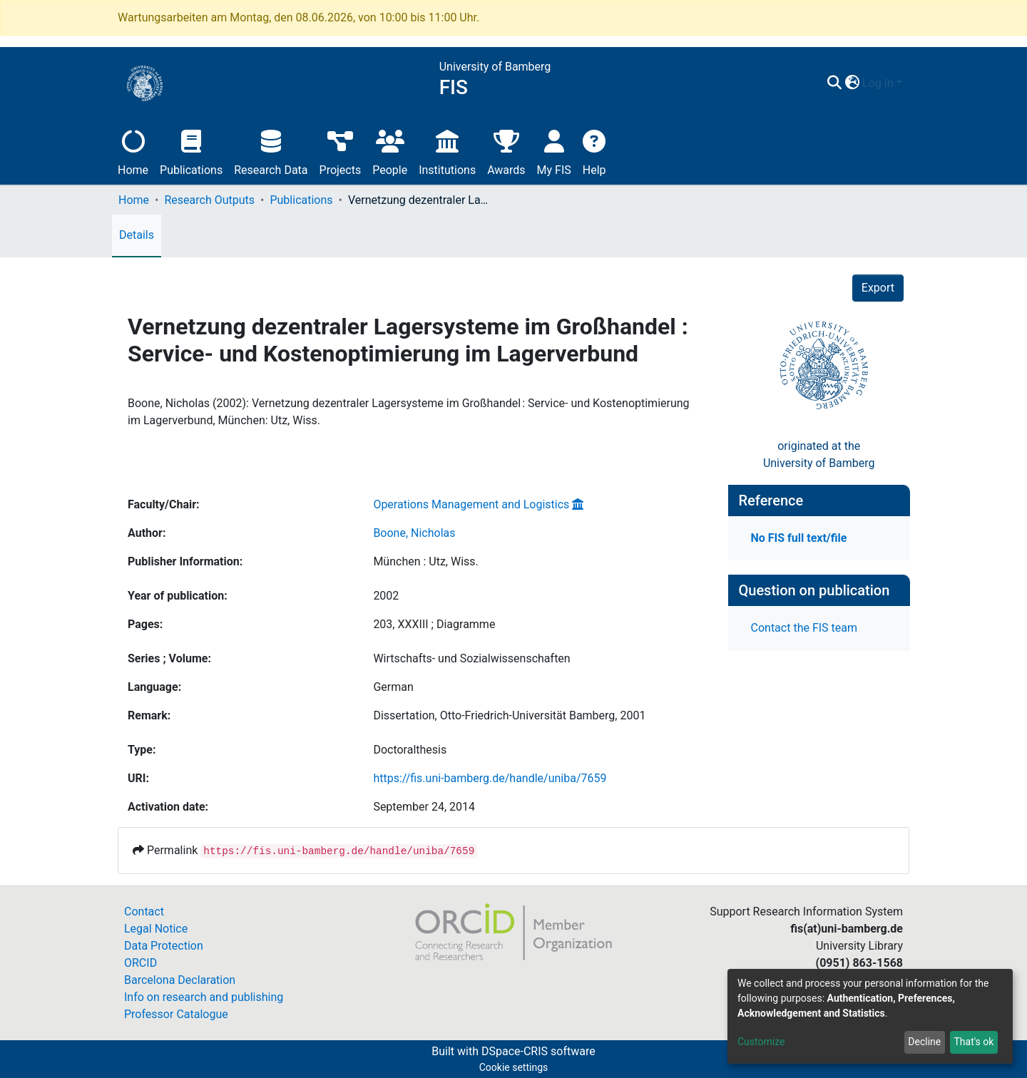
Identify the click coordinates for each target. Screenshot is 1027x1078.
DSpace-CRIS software (538, 1051)
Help (594, 151)
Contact (144, 911)
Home (133, 151)
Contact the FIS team (804, 628)
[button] (852, 83)
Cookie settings (513, 1067)
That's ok (973, 1041)
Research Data (270, 151)
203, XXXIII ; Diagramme (434, 624)
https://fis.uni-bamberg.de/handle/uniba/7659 (489, 778)
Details (136, 235)
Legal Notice (156, 928)
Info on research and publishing (203, 997)
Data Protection (163, 946)
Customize (761, 1041)
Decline (924, 1041)
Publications (191, 151)
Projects (341, 151)
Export (878, 287)
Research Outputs (209, 200)
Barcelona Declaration (179, 980)
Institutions (447, 151)
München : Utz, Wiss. (425, 561)
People (389, 151)
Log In (878, 83)
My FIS (554, 151)
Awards (506, 151)
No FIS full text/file (799, 538)
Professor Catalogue (176, 1014)
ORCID (140, 963)
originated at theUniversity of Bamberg (819, 454)
